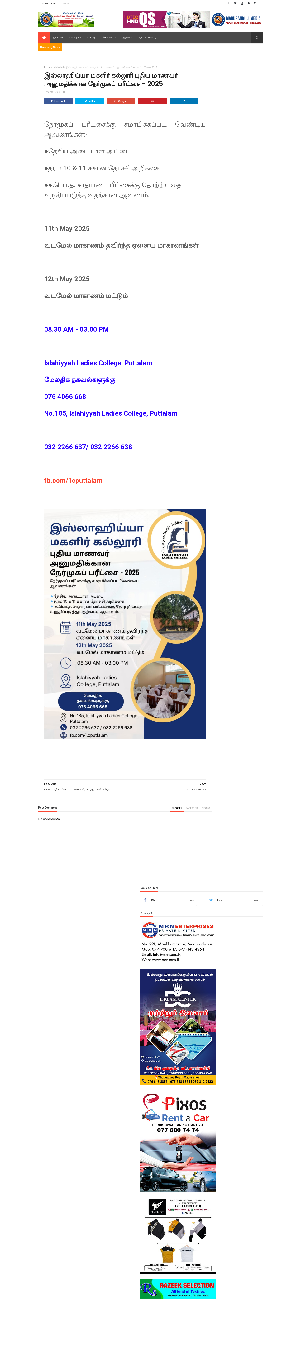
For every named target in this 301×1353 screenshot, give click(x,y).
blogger (151, 808)
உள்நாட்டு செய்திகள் (220, 947)
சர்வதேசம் (75, 37)
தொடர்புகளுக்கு (147, 37)
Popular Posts (210, 634)
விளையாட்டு (109, 37)
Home (45, 3)
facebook (165, 808)
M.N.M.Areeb (103, 1347)
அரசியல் (127, 37)
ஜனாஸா (215, 954)
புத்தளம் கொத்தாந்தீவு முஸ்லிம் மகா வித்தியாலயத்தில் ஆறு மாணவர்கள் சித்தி (238, 669)
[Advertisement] (228, 501)
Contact (67, 3)
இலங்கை (58, 37)
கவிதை (91, 37)
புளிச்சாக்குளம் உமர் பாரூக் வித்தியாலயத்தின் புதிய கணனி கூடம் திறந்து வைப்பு (238, 724)
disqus (179, 808)
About (55, 3)
